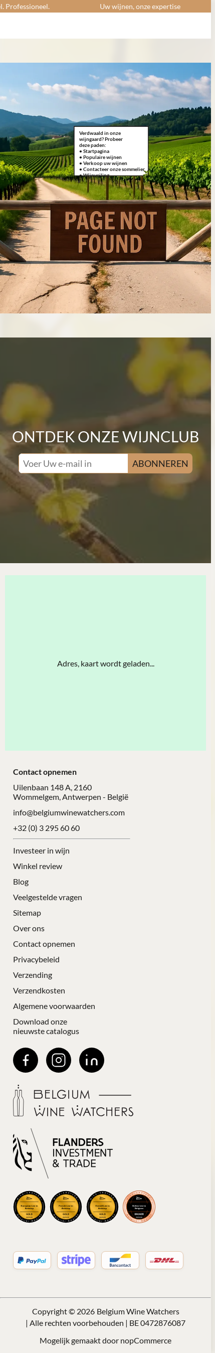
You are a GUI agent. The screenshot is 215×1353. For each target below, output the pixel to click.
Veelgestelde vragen (47, 897)
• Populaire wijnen (100, 157)
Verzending (32, 974)
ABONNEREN (160, 463)
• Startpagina (94, 151)
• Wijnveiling (94, 175)
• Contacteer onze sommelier (112, 169)
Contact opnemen (44, 943)
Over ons (29, 928)
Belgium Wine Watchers (138, 1311)
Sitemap (27, 912)
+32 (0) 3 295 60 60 (46, 827)
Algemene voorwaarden (54, 1005)
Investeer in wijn (41, 850)
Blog (21, 881)
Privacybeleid (36, 959)
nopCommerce (145, 1340)
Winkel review (37, 866)
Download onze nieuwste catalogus (46, 1026)
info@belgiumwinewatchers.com (69, 812)
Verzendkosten (39, 990)
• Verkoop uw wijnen (103, 163)
